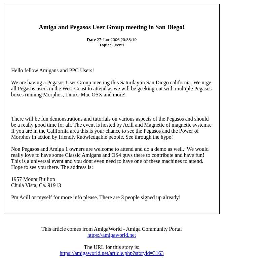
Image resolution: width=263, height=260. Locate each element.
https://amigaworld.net (111, 235)
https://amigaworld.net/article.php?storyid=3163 (111, 253)
